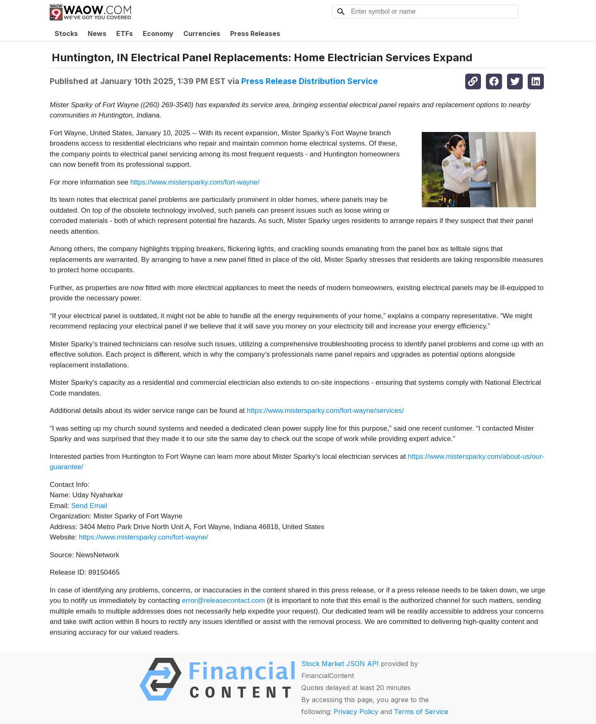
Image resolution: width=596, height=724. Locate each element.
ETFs (124, 33)
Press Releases (255, 33)
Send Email (89, 506)
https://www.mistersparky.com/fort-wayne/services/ (325, 411)
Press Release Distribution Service (309, 81)
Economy (158, 33)
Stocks (66, 33)
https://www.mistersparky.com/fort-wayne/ (195, 182)
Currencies (201, 33)
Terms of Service (421, 711)
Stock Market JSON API (340, 663)
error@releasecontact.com (223, 600)
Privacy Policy (356, 711)
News (97, 33)
